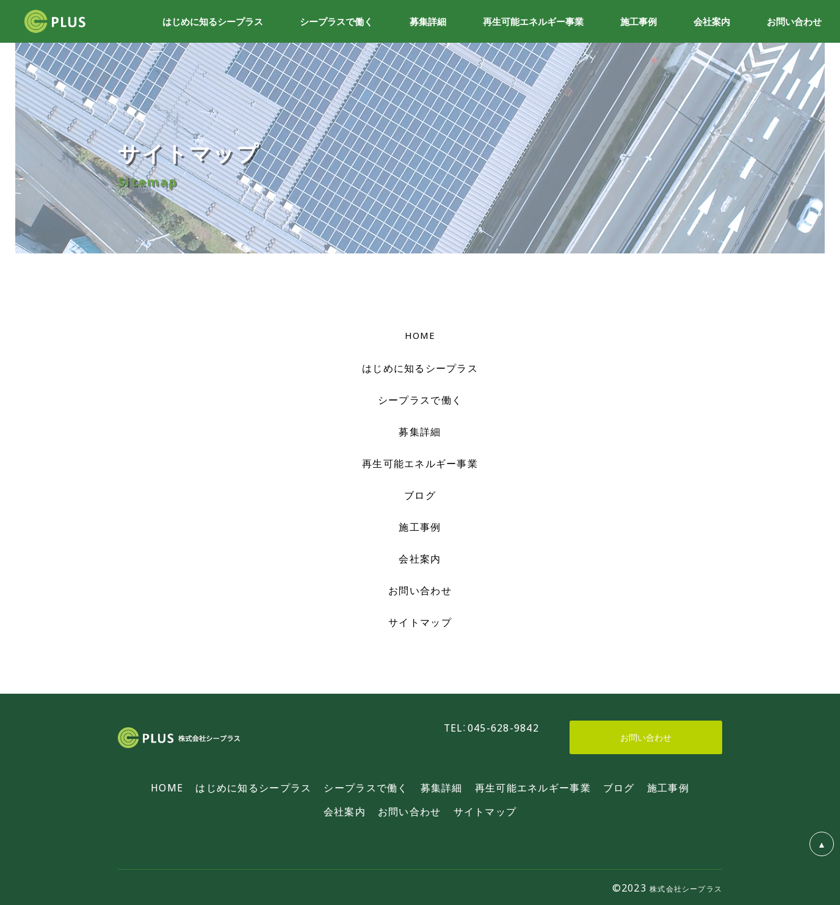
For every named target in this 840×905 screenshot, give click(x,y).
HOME (420, 335)
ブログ (420, 495)
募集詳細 (420, 431)
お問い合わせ (420, 590)
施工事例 (420, 526)
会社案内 (420, 558)
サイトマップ (420, 622)
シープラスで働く (420, 399)
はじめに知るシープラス (420, 368)
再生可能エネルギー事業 (420, 463)
